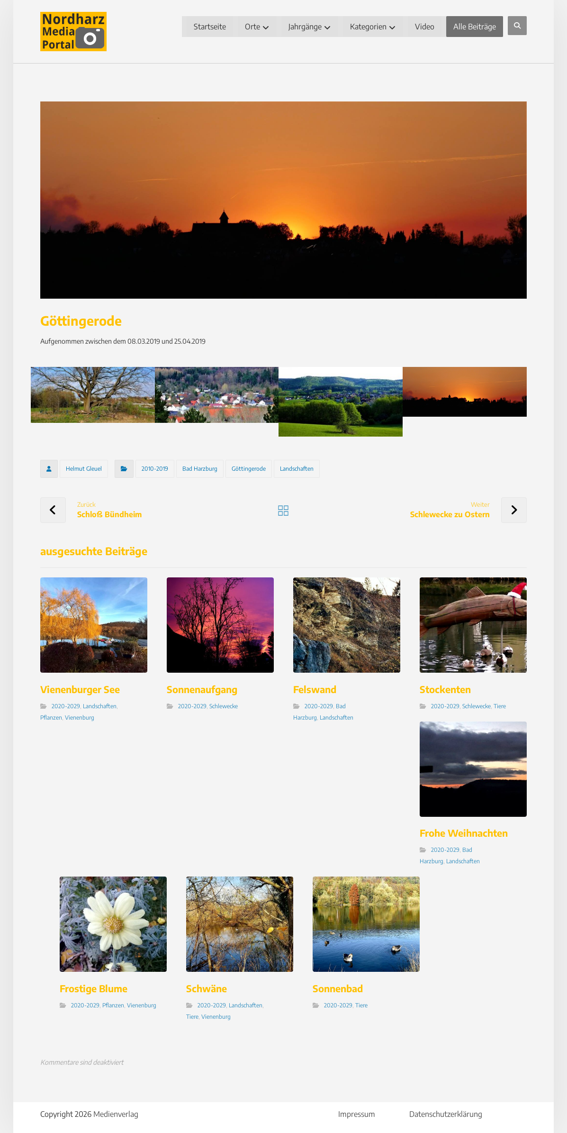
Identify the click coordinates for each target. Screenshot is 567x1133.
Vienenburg (80, 715)
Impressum (356, 1111)
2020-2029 (67, 704)
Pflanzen (52, 715)
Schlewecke (224, 704)
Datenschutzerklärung (445, 1111)
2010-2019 (156, 467)
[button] (516, 25)
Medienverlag (116, 1111)
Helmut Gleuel (85, 467)
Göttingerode (250, 467)
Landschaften (298, 467)
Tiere (499, 704)
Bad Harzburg (200, 467)
